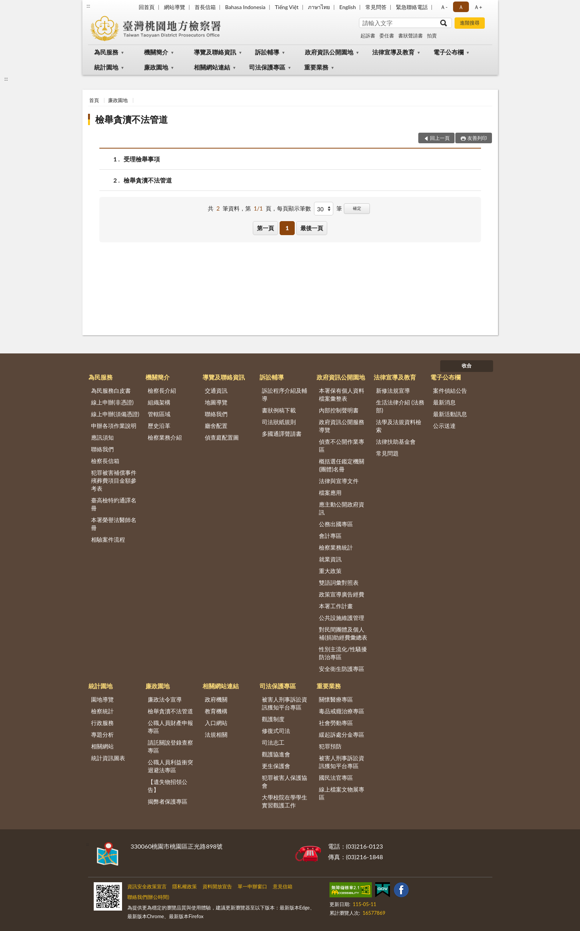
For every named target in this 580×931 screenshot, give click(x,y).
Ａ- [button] (443, 7)
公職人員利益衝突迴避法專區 (170, 766)
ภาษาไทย (319, 7)
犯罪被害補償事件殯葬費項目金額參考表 (113, 480)
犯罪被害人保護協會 (284, 781)
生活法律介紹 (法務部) (400, 406)
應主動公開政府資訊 (341, 508)
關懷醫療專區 (336, 699)
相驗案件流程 (108, 539)
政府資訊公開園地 (329, 52)
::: (88, 6)
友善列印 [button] (477, 138)
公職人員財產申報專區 (170, 726)
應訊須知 (102, 437)
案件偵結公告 (450, 390)
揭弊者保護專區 (167, 801)
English (347, 7)
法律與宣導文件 (339, 480)
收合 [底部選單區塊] (467, 365)
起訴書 (367, 36)
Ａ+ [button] (478, 7)
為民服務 (106, 52)
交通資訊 (216, 390)
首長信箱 (205, 7)
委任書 (386, 36)
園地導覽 (102, 699)
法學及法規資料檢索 (398, 425)
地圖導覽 (216, 402)
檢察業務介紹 (165, 437)
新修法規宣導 (393, 390)
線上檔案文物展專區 (341, 793)
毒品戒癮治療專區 (341, 711)
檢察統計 (102, 711)
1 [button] (287, 228)
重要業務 (316, 67)
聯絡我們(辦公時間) (148, 897)
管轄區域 (159, 414)
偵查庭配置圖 (222, 437)
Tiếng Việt (287, 7)
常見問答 (376, 7)
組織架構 (159, 402)
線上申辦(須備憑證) (115, 414)
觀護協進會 (276, 754)
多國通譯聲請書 (282, 433)
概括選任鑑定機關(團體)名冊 (341, 465)
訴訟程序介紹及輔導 (284, 394)
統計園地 (106, 67)
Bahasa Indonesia (245, 7)
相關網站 (102, 746)
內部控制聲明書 (339, 410)
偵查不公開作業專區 (341, 445)
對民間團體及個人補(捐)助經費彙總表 (343, 633)
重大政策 (330, 570)
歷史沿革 (159, 425)
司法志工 (273, 742)
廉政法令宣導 (165, 699)
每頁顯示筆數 (294, 208)
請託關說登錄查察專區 (170, 746)
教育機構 (216, 711)
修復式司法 (276, 730)
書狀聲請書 (410, 36)
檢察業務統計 (336, 547)
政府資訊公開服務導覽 (341, 425)
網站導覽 (174, 7)
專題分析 (102, 734)
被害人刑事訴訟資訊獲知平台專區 (284, 703)
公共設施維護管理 (341, 617)
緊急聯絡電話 (412, 7)
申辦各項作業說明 (113, 425)
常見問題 (387, 453)
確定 (357, 208)
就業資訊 (330, 559)
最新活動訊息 (450, 414)
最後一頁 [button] (311, 228)
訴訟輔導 (267, 52)
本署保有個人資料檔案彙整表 (341, 394)
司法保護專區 (267, 67)
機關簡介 (156, 52)
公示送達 (444, 425)
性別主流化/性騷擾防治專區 (343, 653)
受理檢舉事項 (142, 159)
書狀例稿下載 (279, 410)
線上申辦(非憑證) (112, 402)
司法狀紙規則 (279, 421)
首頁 (94, 100)
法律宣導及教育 (393, 52)
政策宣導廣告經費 (341, 594)
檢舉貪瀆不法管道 (131, 119)
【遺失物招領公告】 (167, 785)
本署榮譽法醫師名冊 (113, 523)
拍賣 (432, 36)
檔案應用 (330, 492)
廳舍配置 (216, 425)
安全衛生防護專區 (341, 668)
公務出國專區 (336, 523)
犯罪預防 (330, 746)
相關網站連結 (212, 67)
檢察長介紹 (162, 390)
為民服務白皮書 (111, 390)
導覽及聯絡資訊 (215, 52)
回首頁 (147, 7)
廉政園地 (156, 67)
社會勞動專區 (336, 722)
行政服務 (102, 722)
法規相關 (216, 734)
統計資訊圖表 (108, 757)
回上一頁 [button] (440, 138)
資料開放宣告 (217, 886)
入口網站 (216, 722)
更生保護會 (276, 765)
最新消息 (444, 402)
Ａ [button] (461, 7)
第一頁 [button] (265, 228)
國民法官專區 (336, 777)
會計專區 (330, 535)
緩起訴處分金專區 (341, 734)
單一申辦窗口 (252, 886)
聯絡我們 (102, 449)
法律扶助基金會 (396, 441)
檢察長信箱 (105, 460)
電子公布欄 (448, 52)
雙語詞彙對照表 (339, 582)
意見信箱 (282, 886)
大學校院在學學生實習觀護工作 (284, 801)
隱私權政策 (184, 886)
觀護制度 (273, 719)
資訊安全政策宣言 (147, 886)
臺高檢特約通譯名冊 (113, 504)
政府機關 (216, 699)
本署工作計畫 (336, 606)
